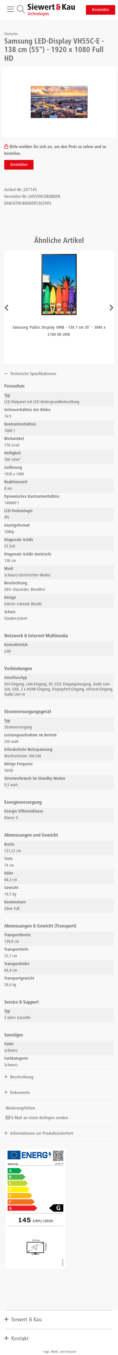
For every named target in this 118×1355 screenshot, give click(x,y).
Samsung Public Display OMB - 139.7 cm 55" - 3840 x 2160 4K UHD (59, 331)
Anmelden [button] (100, 10)
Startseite (11, 34)
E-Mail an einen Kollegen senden (37, 1118)
